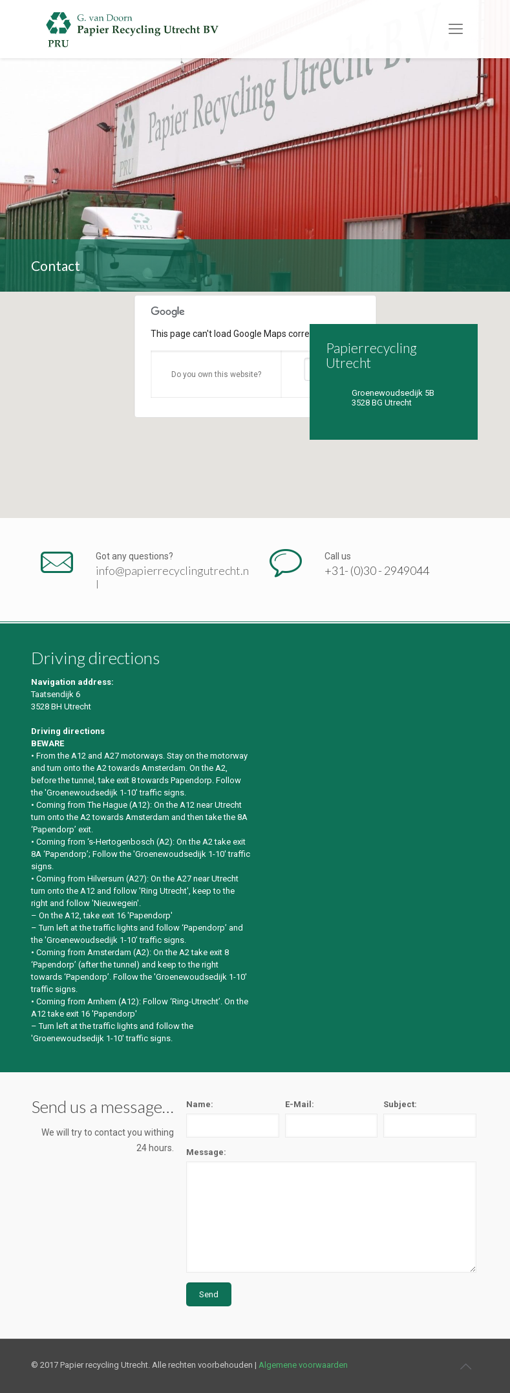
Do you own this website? (216, 374)
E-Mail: (299, 1104)
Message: (206, 1152)
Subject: (400, 1104)
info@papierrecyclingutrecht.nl (172, 577)
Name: (199, 1104)
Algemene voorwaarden (303, 1365)
